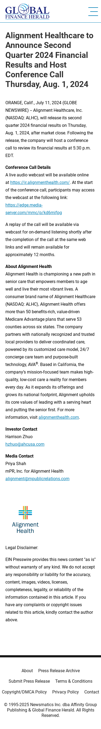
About (27, 670)
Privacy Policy (65, 692)
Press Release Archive (59, 670)
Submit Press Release (29, 681)
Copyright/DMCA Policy (24, 692)
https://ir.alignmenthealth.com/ (40, 182)
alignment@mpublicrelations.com (37, 478)
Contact (91, 692)
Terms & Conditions (73, 681)
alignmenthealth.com (59, 417)
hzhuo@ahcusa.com (24, 444)
